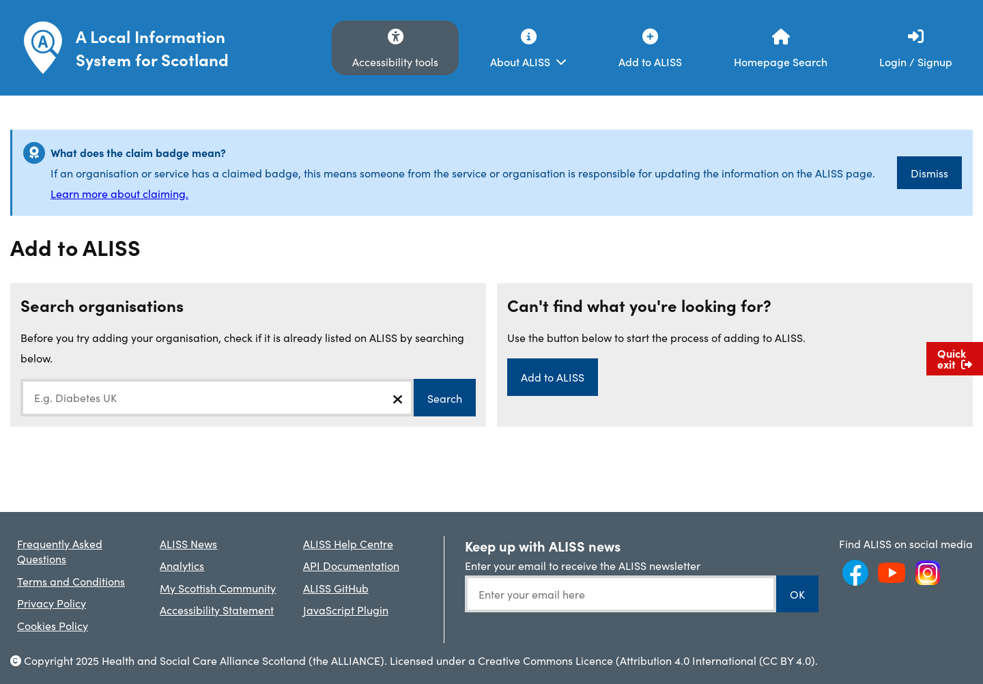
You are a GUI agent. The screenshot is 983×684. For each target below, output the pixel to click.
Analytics (182, 565)
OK (797, 593)
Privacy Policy (51, 602)
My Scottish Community (218, 587)
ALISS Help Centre (348, 543)
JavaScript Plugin (345, 609)
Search (444, 397)
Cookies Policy (52, 625)
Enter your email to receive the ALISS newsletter (582, 565)
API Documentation (351, 565)
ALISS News (188, 543)
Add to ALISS (552, 376)
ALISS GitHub (336, 587)
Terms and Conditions (71, 580)
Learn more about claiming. (119, 193)
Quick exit (954, 358)
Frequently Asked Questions (59, 551)
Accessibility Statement (217, 609)
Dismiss (929, 172)
